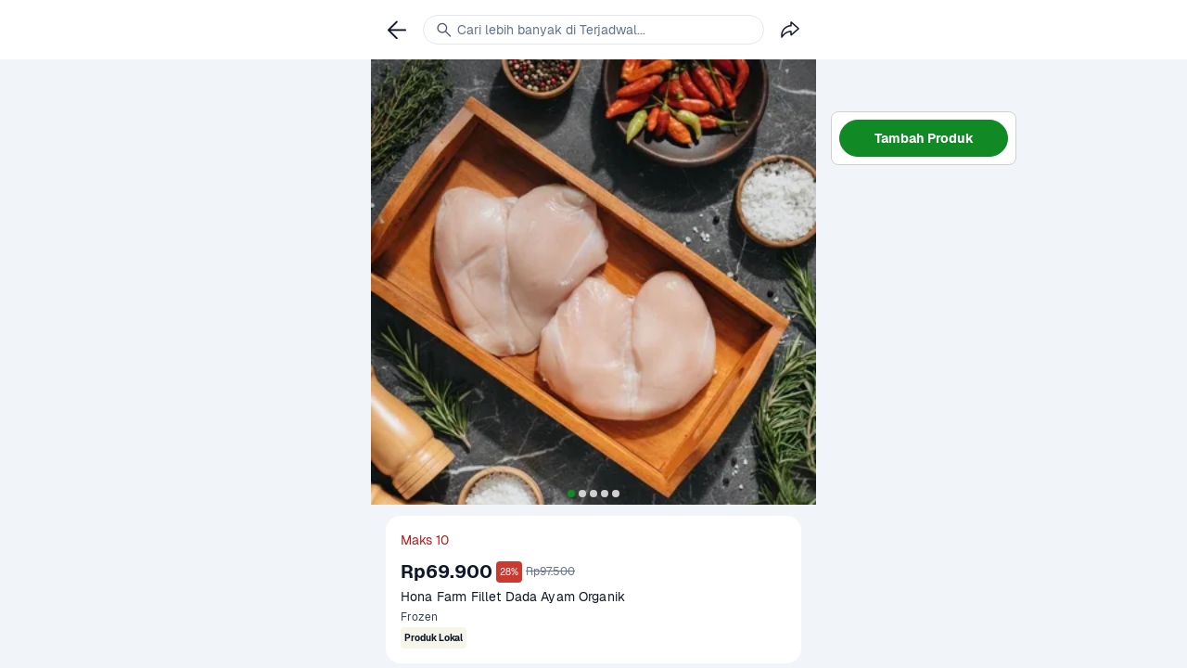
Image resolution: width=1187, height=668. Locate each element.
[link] (397, 30)
